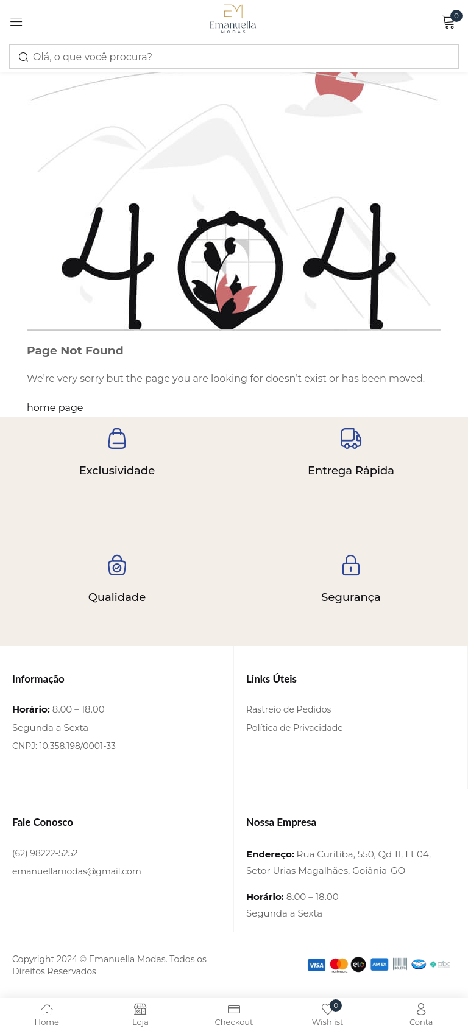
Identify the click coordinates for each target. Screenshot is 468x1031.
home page (55, 407)
